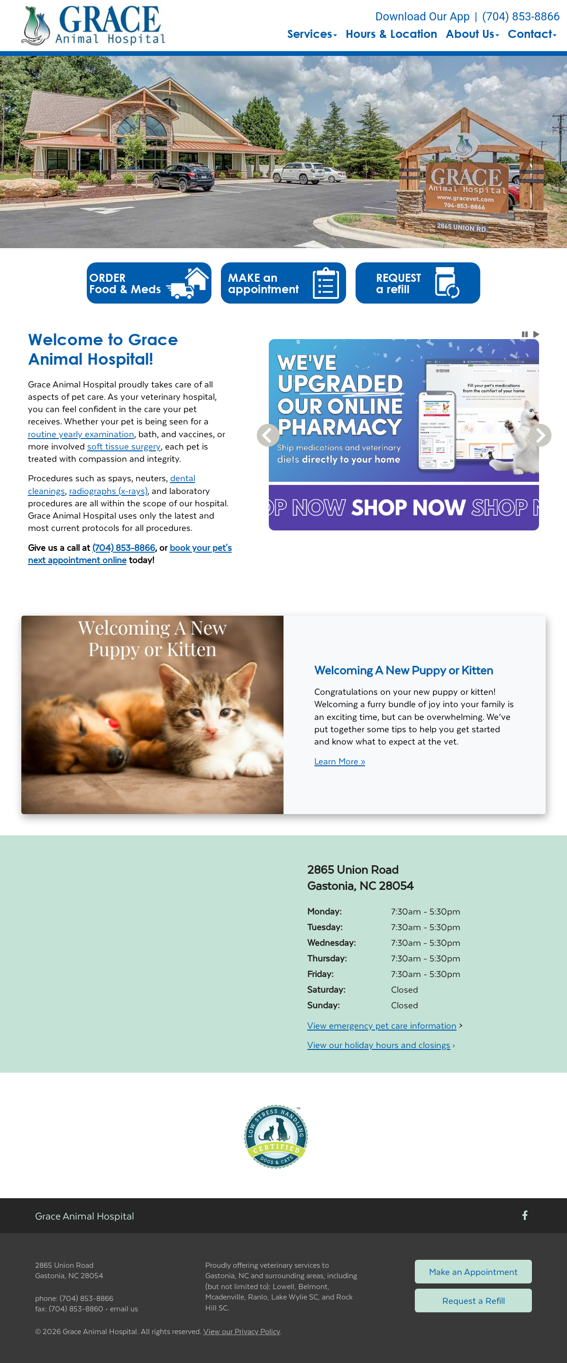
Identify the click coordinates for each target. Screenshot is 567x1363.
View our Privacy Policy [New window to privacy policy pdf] (241, 1331)
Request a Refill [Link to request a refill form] (473, 1300)
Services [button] (312, 33)
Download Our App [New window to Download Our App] (422, 16)
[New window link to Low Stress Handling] (275, 1135)
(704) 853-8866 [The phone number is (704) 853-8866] (521, 16)
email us (124, 1308)
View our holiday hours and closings (378, 1044)
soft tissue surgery (124, 446)
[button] (93, 25)
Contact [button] (532, 33)
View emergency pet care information (382, 1025)
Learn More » (339, 761)
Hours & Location (391, 33)
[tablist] (404, 542)
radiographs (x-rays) (108, 490)
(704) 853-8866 (123, 547)
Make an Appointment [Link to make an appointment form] (473, 1271)
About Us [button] (472, 33)
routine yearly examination (81, 433)
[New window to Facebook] (525, 1215)
